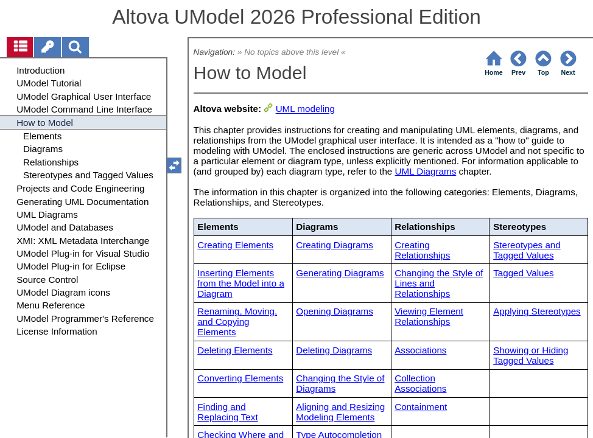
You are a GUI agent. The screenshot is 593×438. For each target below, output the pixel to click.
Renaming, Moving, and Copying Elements (237, 321)
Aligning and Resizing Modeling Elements (340, 411)
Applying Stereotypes (537, 311)
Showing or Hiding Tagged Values (530, 355)
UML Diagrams (426, 171)
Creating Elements (235, 245)
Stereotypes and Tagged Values (527, 250)
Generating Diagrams (340, 273)
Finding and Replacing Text (227, 411)
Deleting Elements (234, 350)
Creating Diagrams (334, 245)
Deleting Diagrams (334, 350)
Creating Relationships (422, 250)
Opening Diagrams (334, 311)
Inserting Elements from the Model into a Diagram (240, 283)
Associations (420, 350)
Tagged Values (523, 273)
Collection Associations (420, 383)
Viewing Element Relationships (429, 316)
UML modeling (305, 109)
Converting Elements (240, 378)
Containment (421, 406)
